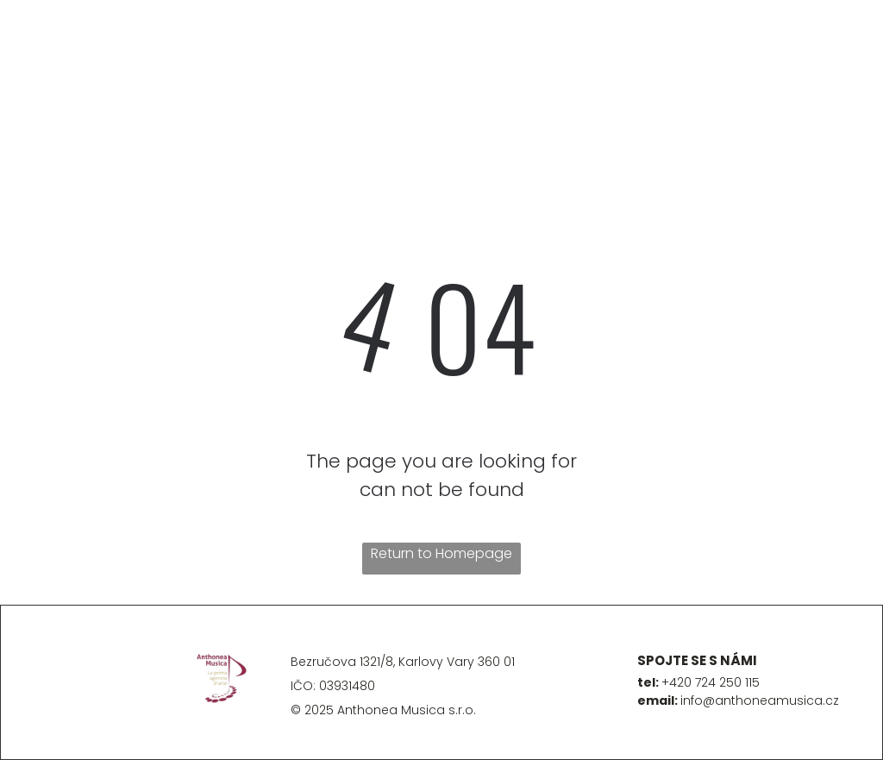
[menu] (38, 63)
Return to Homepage (441, 553)
